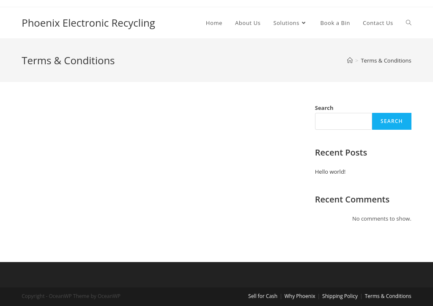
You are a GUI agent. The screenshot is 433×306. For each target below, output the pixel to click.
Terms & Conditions (388, 296)
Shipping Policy (340, 296)
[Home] (350, 60)
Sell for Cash (262, 296)
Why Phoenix (300, 296)
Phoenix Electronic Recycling (88, 23)
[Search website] (409, 22)
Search (324, 108)
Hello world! (330, 171)
